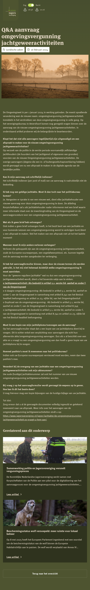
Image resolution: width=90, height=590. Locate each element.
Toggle (31, 5)
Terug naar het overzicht (45, 573)
